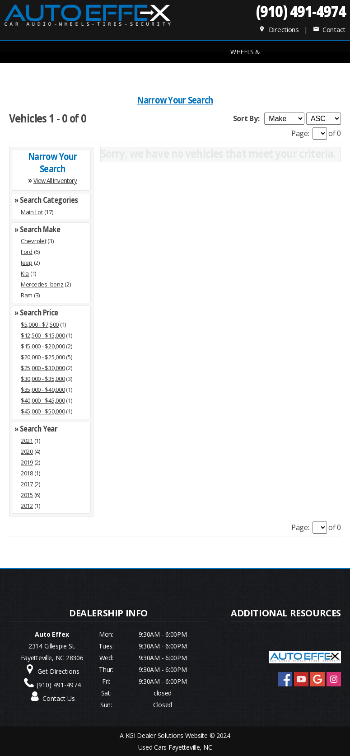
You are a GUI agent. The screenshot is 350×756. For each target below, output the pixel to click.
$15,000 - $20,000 (43, 346)
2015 (27, 495)
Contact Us (58, 698)
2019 (27, 462)
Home (58, 74)
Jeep (27, 262)
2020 (27, 451)
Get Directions (58, 671)
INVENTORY (104, 74)
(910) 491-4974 (300, 11)
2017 (27, 484)
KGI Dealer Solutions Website (167, 735)
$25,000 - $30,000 (43, 368)
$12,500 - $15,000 (43, 335)
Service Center (198, 74)
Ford (27, 252)
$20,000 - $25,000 (43, 357)
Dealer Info (292, 74)
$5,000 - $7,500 (40, 324)
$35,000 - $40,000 (43, 389)
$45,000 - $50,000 (43, 411)
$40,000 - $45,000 (43, 400)
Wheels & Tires (245, 55)
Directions (279, 29)
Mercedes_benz (42, 284)
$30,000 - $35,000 (43, 379)
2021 (27, 441)
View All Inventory (55, 180)
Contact (329, 29)
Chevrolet (34, 241)
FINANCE (151, 74)
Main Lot (32, 212)
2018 (27, 473)
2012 (27, 506)
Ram (27, 295)
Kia (25, 273)
